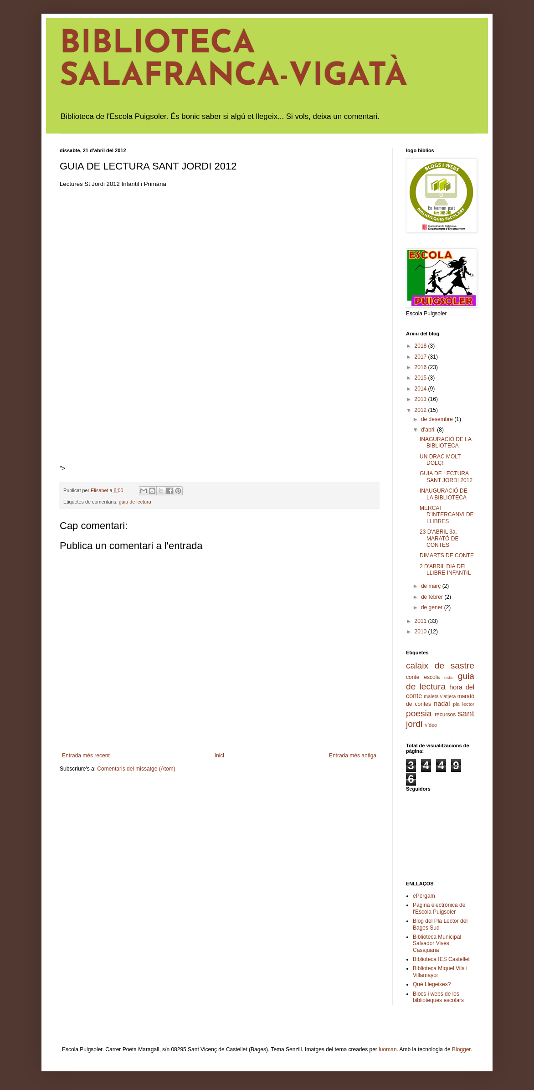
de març (431, 586)
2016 (421, 367)
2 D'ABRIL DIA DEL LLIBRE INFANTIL (445, 569)
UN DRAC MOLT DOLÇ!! (440, 459)
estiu (448, 677)
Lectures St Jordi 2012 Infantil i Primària (113, 183)
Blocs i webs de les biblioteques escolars (438, 997)
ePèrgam (424, 896)
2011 (421, 621)
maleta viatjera (440, 696)
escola (432, 677)
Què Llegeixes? (432, 984)
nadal (442, 703)
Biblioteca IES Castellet (441, 959)
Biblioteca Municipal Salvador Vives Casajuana (437, 943)
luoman (387, 1049)
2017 (421, 357)
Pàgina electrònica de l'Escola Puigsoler (439, 908)
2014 (421, 389)
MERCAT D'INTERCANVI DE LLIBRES (447, 514)
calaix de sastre (440, 665)
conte (412, 677)
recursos (445, 714)
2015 (421, 378)
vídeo (431, 725)
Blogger (461, 1049)
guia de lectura (135, 501)
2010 (421, 631)
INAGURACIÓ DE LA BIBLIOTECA (445, 442)
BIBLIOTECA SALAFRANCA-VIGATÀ (233, 60)
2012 (421, 410)
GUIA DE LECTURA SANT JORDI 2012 (446, 476)
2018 (421, 346)
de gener (432, 607)
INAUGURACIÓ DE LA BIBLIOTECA (443, 494)
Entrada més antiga (352, 755)
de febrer (432, 597)
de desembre (437, 419)
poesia (419, 713)
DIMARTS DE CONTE (447, 555)
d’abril (429, 430)
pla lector (463, 704)
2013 (421, 399)
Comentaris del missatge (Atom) (136, 769)
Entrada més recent (86, 755)
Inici (219, 755)
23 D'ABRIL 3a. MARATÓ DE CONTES (439, 538)
